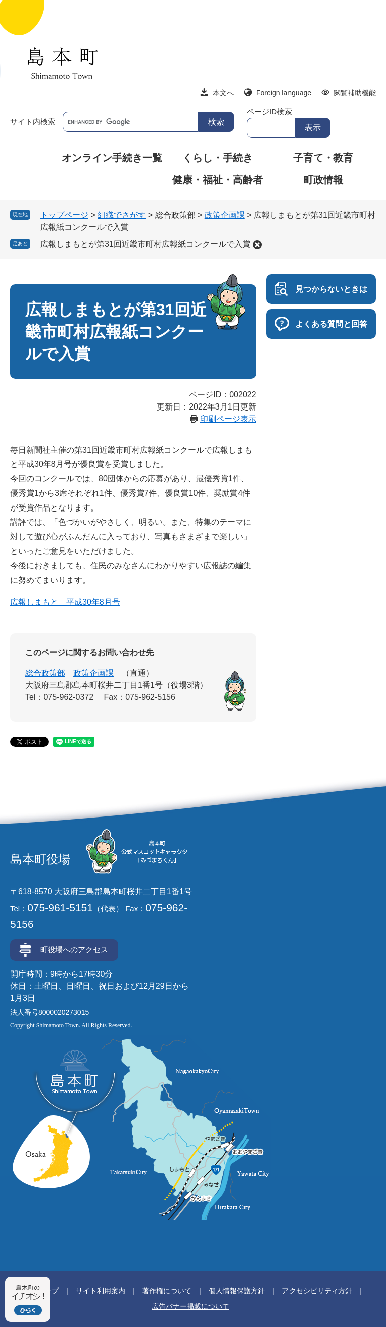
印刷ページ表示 (228, 419)
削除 (257, 244)
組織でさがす (122, 215)
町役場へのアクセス (74, 949)
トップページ (64, 215)
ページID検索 (269, 111)
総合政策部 (45, 673)
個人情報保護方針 (237, 1291)
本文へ (223, 93)
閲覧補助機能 (355, 93)
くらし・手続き (217, 157)
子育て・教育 (323, 157)
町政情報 (323, 179)
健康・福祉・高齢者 (217, 179)
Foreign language (283, 93)
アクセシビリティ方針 (317, 1291)
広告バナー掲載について (190, 1306)
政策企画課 (225, 215)
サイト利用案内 (100, 1291)
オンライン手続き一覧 (112, 157)
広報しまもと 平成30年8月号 (65, 602)
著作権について (166, 1291)
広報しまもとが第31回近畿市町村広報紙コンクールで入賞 (145, 244)
